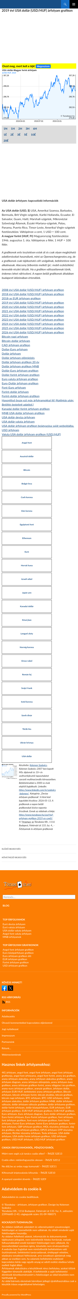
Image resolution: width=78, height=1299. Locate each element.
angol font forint (46, 1075)
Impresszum (8, 1035)
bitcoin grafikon (63, 1094)
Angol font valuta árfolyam (17, 933)
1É (5, 134)
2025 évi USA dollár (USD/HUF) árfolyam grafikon (33, 328)
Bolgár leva (27, 483)
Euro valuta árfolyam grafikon (20, 379)
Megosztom (43, 66)
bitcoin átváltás (46, 1094)
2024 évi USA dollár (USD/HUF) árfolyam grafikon (33, 323)
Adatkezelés (8, 1016)
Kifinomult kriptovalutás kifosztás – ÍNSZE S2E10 (28, 1172)
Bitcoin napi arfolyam (15, 336)
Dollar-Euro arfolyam (15, 349)
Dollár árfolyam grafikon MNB (20, 366)
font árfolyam (65, 1117)
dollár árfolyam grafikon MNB (39, 1101)
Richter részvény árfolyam (26, 1133)
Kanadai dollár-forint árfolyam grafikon (26, 408)
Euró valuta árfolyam (14, 927)
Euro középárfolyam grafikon (18, 952)
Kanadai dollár (27, 606)
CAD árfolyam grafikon (16, 345)
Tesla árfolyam (49, 1133)
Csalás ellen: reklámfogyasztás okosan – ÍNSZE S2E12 (31, 1159)
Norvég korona (27, 647)
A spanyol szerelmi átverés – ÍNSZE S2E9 (24, 1179)
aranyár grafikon (43, 1088)
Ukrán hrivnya (27, 742)
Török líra (26, 729)
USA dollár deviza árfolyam (18, 417)
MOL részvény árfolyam (56, 1126)
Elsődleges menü (73, 4)
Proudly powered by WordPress (16, 1294)
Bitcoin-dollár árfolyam (16, 340)
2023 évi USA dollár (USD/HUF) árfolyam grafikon (33, 319)
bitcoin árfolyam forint (24, 1094)
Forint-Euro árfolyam (23, 1123)
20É (6, 140)
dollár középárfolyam (37, 1107)
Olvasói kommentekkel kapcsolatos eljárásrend (27, 1022)
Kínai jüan (27, 620)
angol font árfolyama (25, 1075)
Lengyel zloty (27, 633)
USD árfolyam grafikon (15, 965)
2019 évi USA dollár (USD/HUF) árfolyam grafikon (33, 302)
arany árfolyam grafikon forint (28, 1085)
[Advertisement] (39, 38)
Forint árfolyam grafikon (16, 962)
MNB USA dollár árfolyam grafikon (23, 413)
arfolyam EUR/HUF (12, 1091)
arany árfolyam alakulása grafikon (47, 1078)
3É (18, 134)
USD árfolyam (10, 430)
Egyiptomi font (27, 524)
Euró (27, 551)
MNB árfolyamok (12, 936)
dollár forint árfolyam (13, 1107)
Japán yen (27, 592)
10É (33, 134)
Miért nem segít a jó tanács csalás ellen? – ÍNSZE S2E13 (32, 1153)
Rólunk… (6, 1048)
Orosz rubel (26, 661)
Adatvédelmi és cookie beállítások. (20, 1196)
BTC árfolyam (33, 1097)
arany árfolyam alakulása (15, 1078)
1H (13, 128)
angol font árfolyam (39, 1072)
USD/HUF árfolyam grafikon (49, 1139)
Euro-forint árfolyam (13, 1117)
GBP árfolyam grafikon (30, 1126)
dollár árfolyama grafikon (61, 1104)
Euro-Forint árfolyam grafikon (41, 1117)
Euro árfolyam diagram (30, 1113)
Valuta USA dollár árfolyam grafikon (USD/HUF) (31, 434)
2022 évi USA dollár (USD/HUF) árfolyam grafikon (33, 315)
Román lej (26, 674)
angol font (22, 1072)
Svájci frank (26, 688)
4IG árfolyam (9, 1072)
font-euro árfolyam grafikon (42, 1120)
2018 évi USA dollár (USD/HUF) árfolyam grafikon (33, 294)
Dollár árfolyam (11, 353)
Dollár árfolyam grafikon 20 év (20, 362)
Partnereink (8, 1041)
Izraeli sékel (26, 579)
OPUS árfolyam (48, 1129)
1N (5, 128)
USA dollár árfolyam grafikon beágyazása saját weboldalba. (38, 425)
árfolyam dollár (61, 1088)
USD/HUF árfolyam (22, 1139)
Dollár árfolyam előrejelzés (18, 357)
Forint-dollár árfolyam (15, 391)
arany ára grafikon (65, 1075)
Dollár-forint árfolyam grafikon (21, 374)
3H (28, 128)
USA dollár (27, 756)
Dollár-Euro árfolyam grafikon (20, 370)
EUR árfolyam (56, 1107)
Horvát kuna (27, 565)
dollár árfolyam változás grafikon (29, 1104)
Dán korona (26, 511)
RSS (6, 1001)
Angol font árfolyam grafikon (18, 949)
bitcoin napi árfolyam (13, 1097)
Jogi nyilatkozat (10, 1029)
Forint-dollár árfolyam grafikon (21, 396)
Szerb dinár (26, 715)
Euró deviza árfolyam (14, 924)
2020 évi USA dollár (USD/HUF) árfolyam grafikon (33, 306)
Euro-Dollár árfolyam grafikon (20, 383)
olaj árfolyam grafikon (27, 1129)
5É (25, 134)
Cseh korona (27, 497)
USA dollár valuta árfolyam (18, 421)
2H (20, 128)
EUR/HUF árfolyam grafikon (37, 1110)
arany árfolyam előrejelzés (36, 1082)
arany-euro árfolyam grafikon (17, 1088)
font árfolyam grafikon (14, 1120)
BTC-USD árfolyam (52, 1097)
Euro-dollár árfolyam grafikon (59, 1113)
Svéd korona (27, 701)
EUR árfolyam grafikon (15, 959)
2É (11, 134)
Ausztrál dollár (27, 456)
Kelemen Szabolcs (38, 765)
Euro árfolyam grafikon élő (17, 955)
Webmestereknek (11, 1054)
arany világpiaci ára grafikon (60, 1085)
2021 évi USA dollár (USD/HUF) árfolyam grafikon (33, 311)
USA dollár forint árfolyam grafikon (31, 1136)
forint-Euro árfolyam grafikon (52, 1123)
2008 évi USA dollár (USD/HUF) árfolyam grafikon (33, 289)
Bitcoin (26, 470)
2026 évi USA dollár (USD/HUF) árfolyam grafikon (33, 332)
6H (35, 128)
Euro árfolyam (9, 1113)
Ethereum (26, 538)
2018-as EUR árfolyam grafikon (21, 298)
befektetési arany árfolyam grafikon (43, 1091)
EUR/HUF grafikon (64, 1110)
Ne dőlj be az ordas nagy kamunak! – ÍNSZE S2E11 (29, 1166)
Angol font (27, 442)
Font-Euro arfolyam (14, 387)
